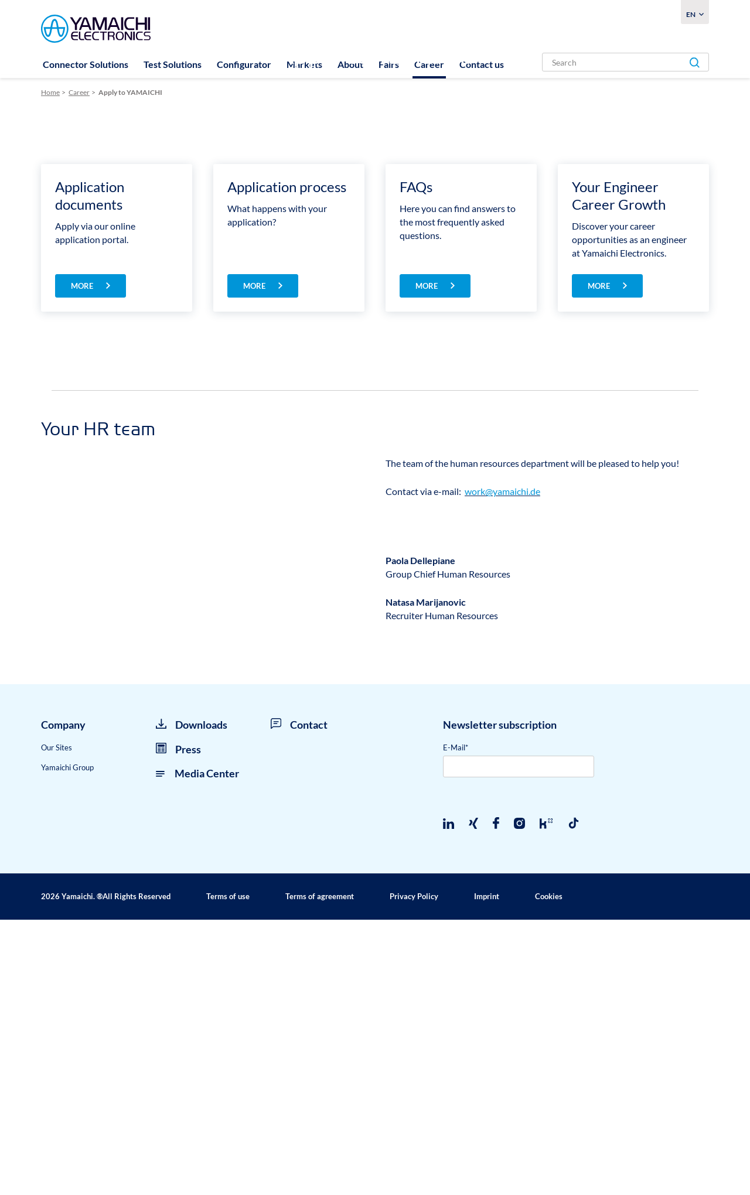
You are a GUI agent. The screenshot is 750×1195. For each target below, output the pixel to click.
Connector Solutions (85, 64)
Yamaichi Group (67, 1042)
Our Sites (56, 1022)
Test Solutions (173, 64)
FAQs (416, 449)
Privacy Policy (414, 1171)
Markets (304, 64)
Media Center (197, 1048)
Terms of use (228, 1171)
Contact (299, 999)
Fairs (389, 64)
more (83, 548)
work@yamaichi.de (502, 753)
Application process (286, 449)
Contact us (481, 64)
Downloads (191, 999)
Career (429, 64)
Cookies (548, 1171)
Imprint (486, 1171)
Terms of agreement (319, 1171)
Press (178, 1024)
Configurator (244, 64)
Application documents (89, 458)
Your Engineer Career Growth (619, 458)
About (350, 64)
